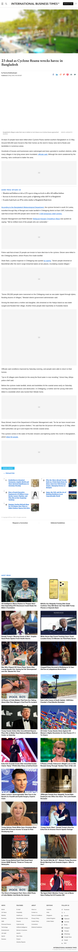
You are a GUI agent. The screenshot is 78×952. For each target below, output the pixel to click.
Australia (49, 909)
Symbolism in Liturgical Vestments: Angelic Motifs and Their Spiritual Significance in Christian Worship (18, 483)
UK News (3, 912)
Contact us (34, 912)
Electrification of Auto (22, 918)
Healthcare (19, 915)
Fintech (18, 939)
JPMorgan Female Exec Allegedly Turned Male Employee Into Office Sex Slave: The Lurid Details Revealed (58, 796)
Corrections (34, 924)
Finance (18, 921)
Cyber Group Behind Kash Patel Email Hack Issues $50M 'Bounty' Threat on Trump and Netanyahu (17, 862)
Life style (3, 933)
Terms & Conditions (36, 915)
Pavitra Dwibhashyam (10, 73)
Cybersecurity (20, 924)
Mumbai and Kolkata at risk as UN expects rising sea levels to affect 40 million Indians (33, 193)
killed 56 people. (12, 437)
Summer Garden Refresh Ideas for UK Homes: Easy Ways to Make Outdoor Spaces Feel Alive (19, 506)
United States (50, 921)
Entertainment (5, 930)
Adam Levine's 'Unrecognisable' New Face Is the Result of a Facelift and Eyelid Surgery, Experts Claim (18, 796)
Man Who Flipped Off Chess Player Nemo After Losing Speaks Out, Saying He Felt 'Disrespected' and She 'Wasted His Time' (19, 669)
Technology (4, 927)
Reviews (3, 939)
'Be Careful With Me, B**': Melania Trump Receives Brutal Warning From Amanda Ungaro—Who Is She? (58, 862)
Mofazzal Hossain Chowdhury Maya (46, 219)
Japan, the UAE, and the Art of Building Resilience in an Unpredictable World (56, 494)
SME (2, 921)
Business (3, 918)
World (3, 909)
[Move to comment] (75, 74)
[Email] (71, 74)
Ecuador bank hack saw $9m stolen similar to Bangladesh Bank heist (27, 200)
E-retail (18, 909)
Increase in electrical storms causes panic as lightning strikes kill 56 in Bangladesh (32, 197)
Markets (3, 915)
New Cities (19, 936)
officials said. (43, 154)
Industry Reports (20, 942)
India (48, 912)
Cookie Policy (35, 921)
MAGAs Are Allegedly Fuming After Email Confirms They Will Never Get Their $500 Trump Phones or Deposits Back (58, 606)
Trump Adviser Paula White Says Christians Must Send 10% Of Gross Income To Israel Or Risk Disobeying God (18, 829)
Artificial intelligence (21, 927)
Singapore (49, 915)
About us (33, 909)
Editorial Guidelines (58, 523)
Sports (3, 936)
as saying (47, 261)
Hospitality (19, 912)
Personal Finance (6, 924)
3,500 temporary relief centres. (50, 214)
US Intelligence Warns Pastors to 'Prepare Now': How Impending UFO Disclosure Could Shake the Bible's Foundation (18, 606)
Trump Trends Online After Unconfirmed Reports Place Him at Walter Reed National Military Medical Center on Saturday (19, 733)
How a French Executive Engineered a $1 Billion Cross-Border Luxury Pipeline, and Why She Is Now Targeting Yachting (18, 496)
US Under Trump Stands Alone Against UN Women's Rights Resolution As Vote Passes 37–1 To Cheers (58, 733)
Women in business (21, 930)
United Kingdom (51, 918)
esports (18, 933)
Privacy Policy (35, 918)
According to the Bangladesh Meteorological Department (22, 207)
